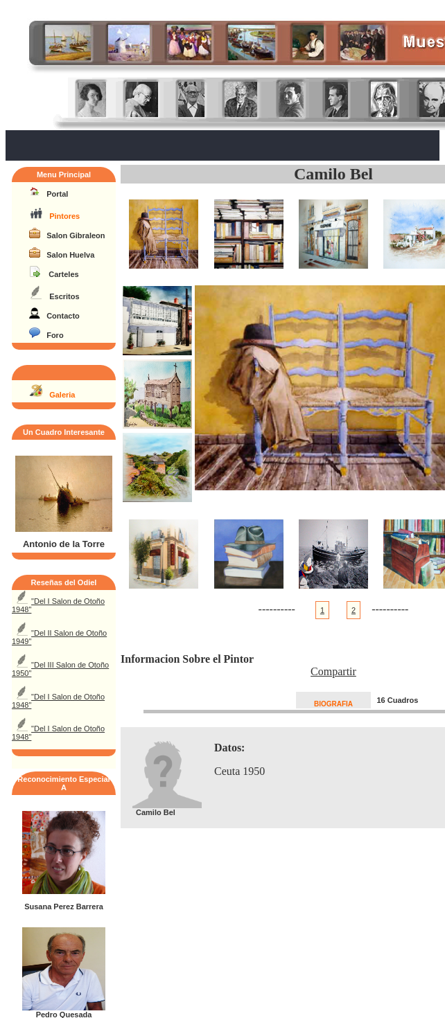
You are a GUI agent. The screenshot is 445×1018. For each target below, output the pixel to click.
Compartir (333, 671)
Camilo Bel (333, 174)
